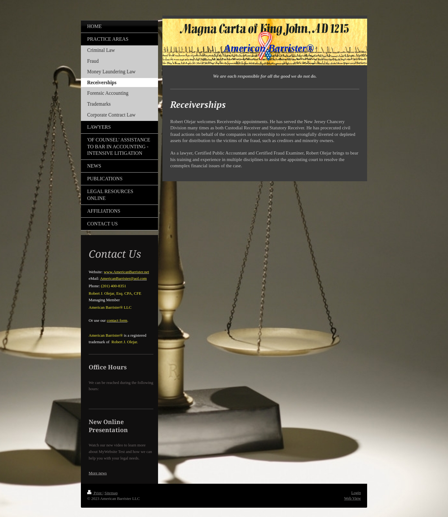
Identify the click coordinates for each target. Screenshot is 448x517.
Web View (352, 498)
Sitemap (111, 493)
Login (356, 492)
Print (95, 493)
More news (98, 473)
